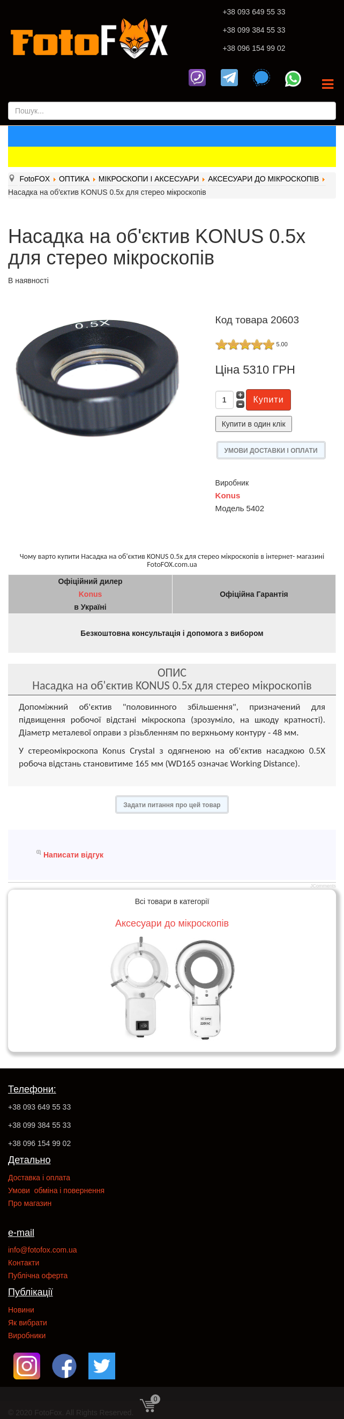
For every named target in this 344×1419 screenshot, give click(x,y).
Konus (228, 495)
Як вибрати (27, 1322)
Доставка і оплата (39, 1177)
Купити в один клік (254, 424)
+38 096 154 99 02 (253, 48)
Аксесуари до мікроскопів (172, 923)
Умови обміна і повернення (56, 1190)
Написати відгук (73, 855)
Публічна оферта (38, 1275)
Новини (21, 1310)
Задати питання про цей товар (171, 805)
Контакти (23, 1262)
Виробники (27, 1335)
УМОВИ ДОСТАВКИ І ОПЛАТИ (271, 450)
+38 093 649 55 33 (253, 11)
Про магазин (29, 1203)
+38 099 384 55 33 (253, 30)
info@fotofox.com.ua (42, 1250)
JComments (323, 886)
